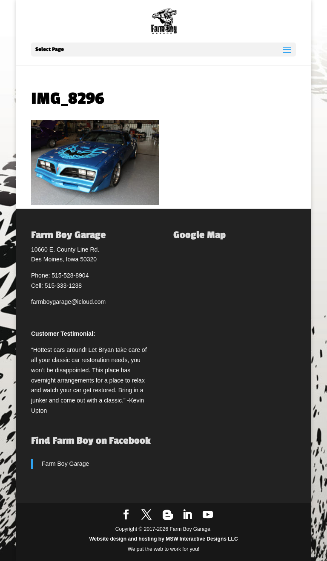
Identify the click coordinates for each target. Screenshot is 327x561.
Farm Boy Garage (65, 463)
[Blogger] (167, 515)
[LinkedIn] (187, 515)
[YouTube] (208, 515)
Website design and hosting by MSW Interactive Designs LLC (163, 539)
